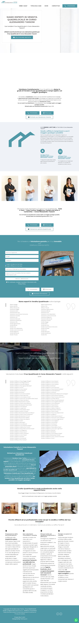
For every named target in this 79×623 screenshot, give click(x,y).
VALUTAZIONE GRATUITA (22, 37)
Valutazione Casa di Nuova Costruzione (19, 314)
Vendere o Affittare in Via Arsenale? (18, 438)
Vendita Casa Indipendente (16, 328)
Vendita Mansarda (45, 331)
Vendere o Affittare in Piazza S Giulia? (49, 411)
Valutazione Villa (13, 322)
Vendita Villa (44, 334)
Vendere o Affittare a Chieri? (16, 420)
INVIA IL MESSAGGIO (21, 278)
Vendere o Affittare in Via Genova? (18, 390)
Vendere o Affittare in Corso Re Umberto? (19, 384)
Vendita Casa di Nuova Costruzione (49, 327)
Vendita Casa (13, 327)
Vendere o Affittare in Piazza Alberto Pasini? (51, 427)
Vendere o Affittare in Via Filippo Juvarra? (19, 382)
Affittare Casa (44, 306)
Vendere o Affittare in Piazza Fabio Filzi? (19, 395)
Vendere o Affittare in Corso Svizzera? (50, 382)
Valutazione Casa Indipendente (48, 314)
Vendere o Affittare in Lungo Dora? (18, 408)
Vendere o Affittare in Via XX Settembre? (50, 390)
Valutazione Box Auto (15, 312)
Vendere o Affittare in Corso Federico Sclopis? (51, 433)
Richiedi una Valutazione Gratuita (39, 117)
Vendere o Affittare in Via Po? (17, 387)
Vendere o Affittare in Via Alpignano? (18, 430)
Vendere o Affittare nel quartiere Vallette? (19, 417)
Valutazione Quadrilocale (15, 320)
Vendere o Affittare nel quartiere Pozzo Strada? (21, 405)
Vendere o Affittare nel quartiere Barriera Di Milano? (22, 412)
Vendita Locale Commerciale (16, 330)
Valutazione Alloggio (14, 309)
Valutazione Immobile (15, 315)
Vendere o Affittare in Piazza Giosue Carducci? (51, 416)
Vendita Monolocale (14, 333)
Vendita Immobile (45, 328)
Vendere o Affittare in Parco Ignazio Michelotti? (21, 386)
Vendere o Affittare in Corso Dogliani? (50, 420)
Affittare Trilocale (45, 307)
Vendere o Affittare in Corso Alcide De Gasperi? (21, 425)
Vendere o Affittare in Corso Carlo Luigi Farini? (51, 428)
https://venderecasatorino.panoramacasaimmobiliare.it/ (19, 612)
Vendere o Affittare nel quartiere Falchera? (51, 409)
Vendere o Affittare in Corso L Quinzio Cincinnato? (52, 436)
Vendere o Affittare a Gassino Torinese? (19, 411)
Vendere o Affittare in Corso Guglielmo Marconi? (52, 401)
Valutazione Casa (45, 312)
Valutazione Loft (13, 317)
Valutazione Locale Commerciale (48, 315)
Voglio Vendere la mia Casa (14, 264)
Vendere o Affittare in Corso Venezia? (49, 381)
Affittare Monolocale (14, 307)
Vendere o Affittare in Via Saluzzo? (49, 424)
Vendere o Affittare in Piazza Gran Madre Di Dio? (52, 412)
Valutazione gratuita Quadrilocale (39, 229)
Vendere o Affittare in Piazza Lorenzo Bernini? (20, 403)
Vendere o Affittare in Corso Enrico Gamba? (20, 393)
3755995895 (70, 6)
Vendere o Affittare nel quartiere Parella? (50, 435)
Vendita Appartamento (15, 323)
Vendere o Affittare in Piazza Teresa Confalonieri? (21, 414)
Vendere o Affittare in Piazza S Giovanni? (19, 433)
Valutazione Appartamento (47, 309)
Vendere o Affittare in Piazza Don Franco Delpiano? (53, 417)
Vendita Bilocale (13, 325)
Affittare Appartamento (46, 304)
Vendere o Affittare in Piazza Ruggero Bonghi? (20, 381)
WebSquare (23, 619)
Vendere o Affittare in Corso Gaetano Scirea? (20, 397)
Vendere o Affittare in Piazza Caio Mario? (19, 400)
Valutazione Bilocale (45, 311)
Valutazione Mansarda (15, 319)
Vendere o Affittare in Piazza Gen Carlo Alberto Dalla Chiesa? (24, 398)
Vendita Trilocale (14, 334)
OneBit (23, 617)
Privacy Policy (21, 284)
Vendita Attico (44, 323)
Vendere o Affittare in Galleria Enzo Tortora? (20, 427)
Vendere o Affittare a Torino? (48, 438)
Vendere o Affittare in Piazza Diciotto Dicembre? (52, 389)
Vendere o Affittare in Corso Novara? (18, 406)
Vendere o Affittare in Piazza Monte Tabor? (20, 409)
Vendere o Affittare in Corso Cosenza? (50, 384)
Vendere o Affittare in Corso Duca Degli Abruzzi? (52, 419)
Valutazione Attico (14, 311)
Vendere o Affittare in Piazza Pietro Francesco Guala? (22, 428)
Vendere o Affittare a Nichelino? (48, 432)
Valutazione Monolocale (46, 319)
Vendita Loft (44, 330)
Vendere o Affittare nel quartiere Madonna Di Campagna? (54, 393)
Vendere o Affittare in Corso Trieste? (18, 435)
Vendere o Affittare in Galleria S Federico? (50, 408)
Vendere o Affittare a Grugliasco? (48, 414)
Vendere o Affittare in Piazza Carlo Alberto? (20, 419)
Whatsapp (47, 113)
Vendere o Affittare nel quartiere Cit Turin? (20, 416)
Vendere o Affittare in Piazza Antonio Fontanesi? (52, 395)
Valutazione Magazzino (46, 317)
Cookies (22, 614)
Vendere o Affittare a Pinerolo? (48, 430)
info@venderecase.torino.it (15, 610)
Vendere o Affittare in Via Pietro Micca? (50, 398)
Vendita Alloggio (45, 322)
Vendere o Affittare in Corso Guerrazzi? (50, 387)
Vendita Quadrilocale (46, 333)
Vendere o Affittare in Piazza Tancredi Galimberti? (52, 400)
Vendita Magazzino (14, 331)
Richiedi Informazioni (39, 293)
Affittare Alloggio (14, 304)
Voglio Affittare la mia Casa (14, 266)
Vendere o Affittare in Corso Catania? (18, 389)
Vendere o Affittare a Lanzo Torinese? (50, 406)
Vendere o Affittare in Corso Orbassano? (50, 403)
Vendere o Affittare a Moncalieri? (17, 422)
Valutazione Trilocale (46, 320)
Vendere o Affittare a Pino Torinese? (18, 440)
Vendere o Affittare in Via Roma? (48, 392)
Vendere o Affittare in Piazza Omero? (49, 405)
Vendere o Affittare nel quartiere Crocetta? (20, 401)
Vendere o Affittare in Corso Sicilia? (49, 425)
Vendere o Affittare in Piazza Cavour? (18, 432)
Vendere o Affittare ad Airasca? (17, 392)
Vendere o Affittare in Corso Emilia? (49, 422)
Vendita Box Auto (45, 325)
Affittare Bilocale (14, 306)
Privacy (17, 614)
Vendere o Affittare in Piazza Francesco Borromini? (52, 397)
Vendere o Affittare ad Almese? (48, 386)
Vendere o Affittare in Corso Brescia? (18, 424)
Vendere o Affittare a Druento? (17, 436)
